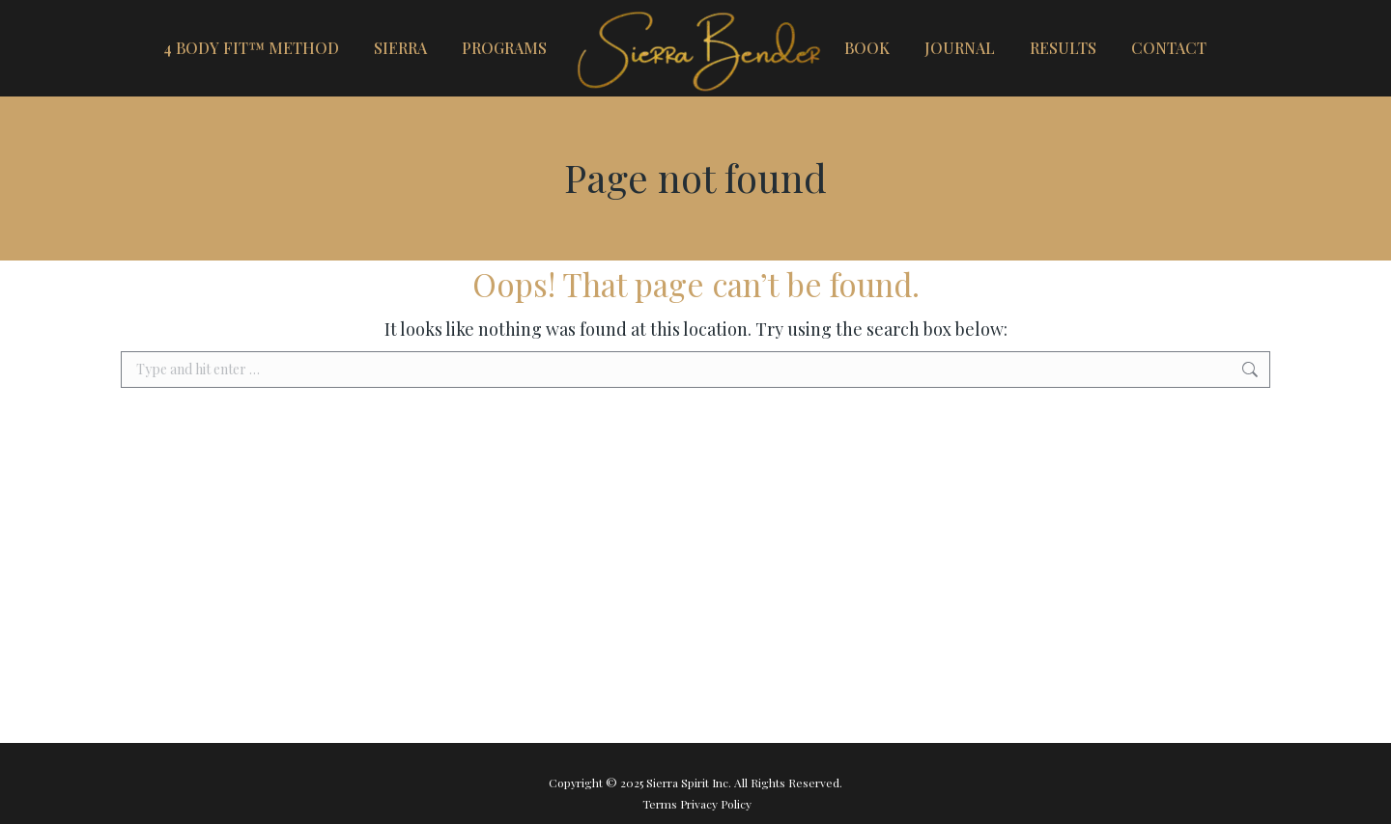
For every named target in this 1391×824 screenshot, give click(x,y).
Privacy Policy (716, 803)
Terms (661, 803)
